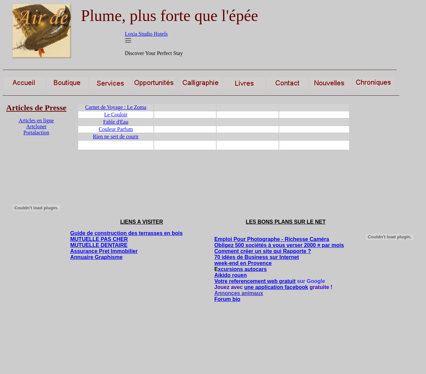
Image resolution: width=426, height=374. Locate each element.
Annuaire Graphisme (96, 257)
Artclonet (36, 126)
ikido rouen (232, 275)
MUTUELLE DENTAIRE (98, 245)
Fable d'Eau (115, 122)
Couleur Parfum (116, 129)
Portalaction (36, 132)
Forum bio (227, 299)
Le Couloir (115, 114)
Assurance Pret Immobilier (104, 251)
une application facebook (276, 287)
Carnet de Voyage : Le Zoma (115, 107)
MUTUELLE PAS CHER (99, 239)
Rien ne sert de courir (116, 136)
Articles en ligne (36, 120)
